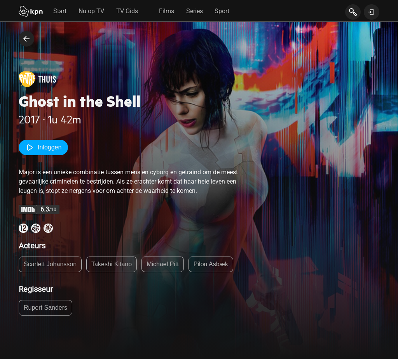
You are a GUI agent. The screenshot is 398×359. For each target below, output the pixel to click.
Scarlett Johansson (50, 264)
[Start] (30, 12)
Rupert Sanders (45, 307)
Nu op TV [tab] (91, 11)
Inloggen (43, 147)
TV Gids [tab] (127, 11)
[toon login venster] (371, 12)
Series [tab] (194, 11)
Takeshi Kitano (111, 264)
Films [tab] (166, 11)
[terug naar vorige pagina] (26, 39)
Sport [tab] (222, 11)
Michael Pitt (163, 264)
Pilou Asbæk (211, 264)
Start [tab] (59, 11)
